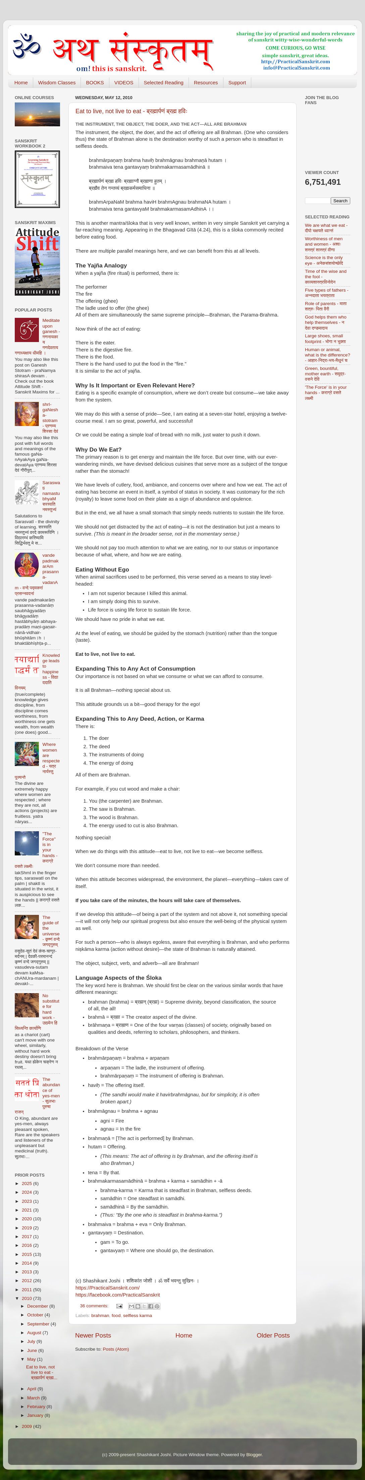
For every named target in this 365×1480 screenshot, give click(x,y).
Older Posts (273, 1335)
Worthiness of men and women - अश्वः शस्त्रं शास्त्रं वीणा (324, 244)
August (35, 1332)
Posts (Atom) (116, 1349)
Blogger (254, 1454)
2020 (27, 1218)
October (36, 1314)
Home (21, 82)
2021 (27, 1210)
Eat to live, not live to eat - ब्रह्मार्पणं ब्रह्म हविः (131, 111)
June (32, 1350)
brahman (100, 1315)
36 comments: (95, 1305)
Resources (206, 82)
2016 (27, 1245)
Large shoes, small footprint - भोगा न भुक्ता (325, 338)
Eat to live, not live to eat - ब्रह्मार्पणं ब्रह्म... (41, 1372)
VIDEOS (124, 82)
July (32, 1341)
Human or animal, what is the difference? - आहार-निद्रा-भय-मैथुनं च (327, 355)
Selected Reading (164, 82)
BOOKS (95, 82)
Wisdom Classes (57, 82)
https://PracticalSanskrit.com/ (107, 1288)
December (38, 1306)
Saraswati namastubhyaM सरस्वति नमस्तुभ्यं (51, 496)
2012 (27, 1280)
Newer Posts (93, 1335)
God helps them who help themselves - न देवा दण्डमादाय (326, 322)
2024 (27, 1192)
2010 (27, 1298)
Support (237, 82)
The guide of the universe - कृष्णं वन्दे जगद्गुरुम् (50, 931)
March (34, 1397)
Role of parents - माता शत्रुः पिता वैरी (326, 306)
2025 (27, 1183)
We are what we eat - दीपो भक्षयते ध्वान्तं (326, 228)
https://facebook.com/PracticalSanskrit (117, 1295)
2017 (27, 1236)
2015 (27, 1254)
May (32, 1359)
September (39, 1323)
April (32, 1388)
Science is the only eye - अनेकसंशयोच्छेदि (324, 260)
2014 (27, 1263)
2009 (27, 1426)
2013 (27, 1271)
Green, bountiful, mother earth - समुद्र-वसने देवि (325, 374)
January (36, 1415)
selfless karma (137, 1315)
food (116, 1315)
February (37, 1406)
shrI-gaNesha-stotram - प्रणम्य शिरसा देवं (50, 418)
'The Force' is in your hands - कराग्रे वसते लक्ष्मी (326, 392)
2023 (27, 1201)
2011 (27, 1289)
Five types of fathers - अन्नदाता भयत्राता (327, 293)
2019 (27, 1227)
